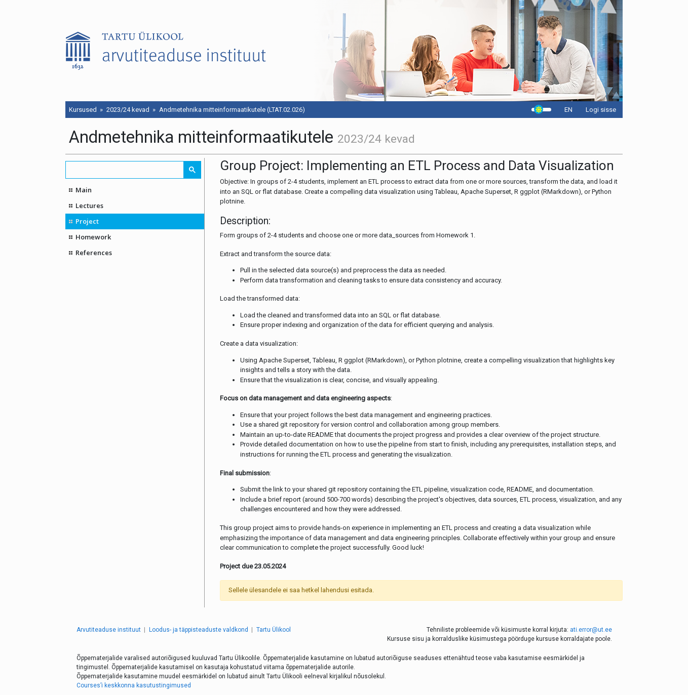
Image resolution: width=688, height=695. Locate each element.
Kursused (83, 109)
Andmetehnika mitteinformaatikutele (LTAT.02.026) (232, 109)
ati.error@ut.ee (591, 629)
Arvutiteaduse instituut (109, 629)
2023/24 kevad (127, 109)
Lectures (89, 205)
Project (87, 221)
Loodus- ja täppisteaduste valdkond (198, 629)
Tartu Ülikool (273, 629)
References (93, 252)
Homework (93, 236)
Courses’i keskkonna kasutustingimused (134, 685)
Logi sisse (601, 109)
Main (83, 189)
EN (568, 109)
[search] (125, 169)
